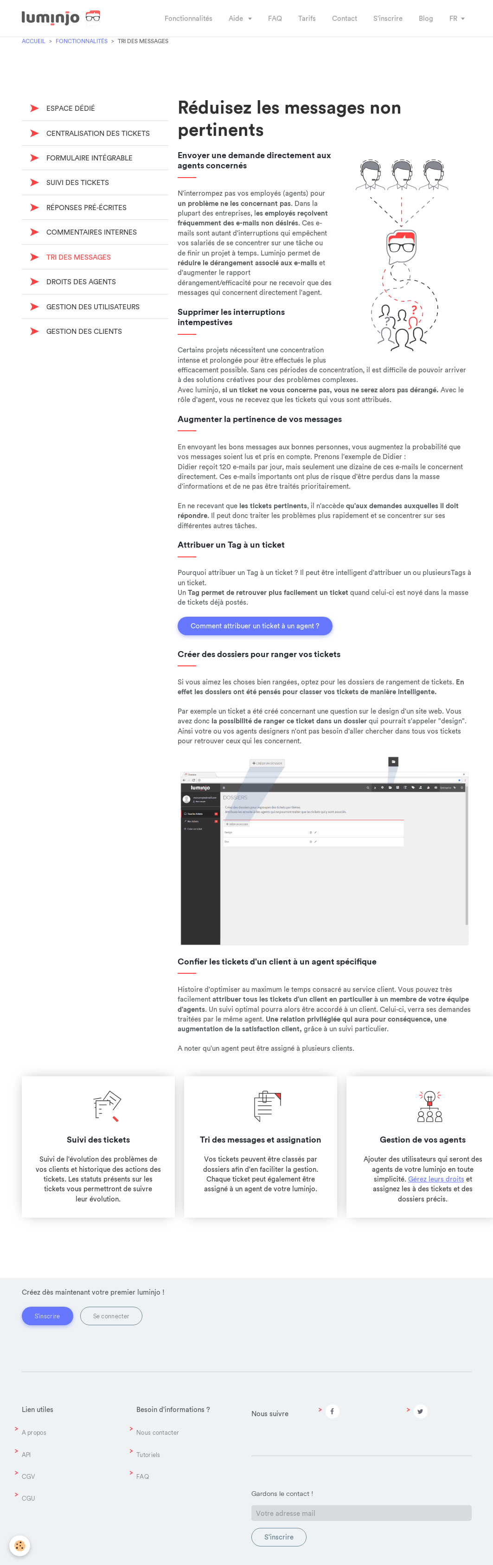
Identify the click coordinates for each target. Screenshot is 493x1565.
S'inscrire (47, 1316)
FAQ (142, 1476)
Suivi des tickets (77, 182)
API (26, 1454)
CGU (29, 1498)
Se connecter (111, 1316)
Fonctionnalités (82, 41)
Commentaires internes (91, 232)
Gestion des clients (83, 331)
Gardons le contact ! (282, 1493)
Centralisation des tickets (97, 133)
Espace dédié (70, 108)
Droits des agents (80, 281)
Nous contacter (157, 1432)
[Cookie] (19, 1545)
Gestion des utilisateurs (92, 306)
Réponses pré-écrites (86, 207)
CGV (28, 1476)
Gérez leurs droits (436, 1179)
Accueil (33, 41)
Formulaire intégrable (89, 157)
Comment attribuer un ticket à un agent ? (255, 625)
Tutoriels (148, 1454)
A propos (34, 1432)
